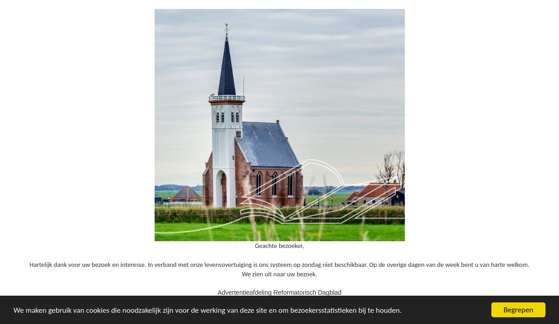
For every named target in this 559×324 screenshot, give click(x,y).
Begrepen (518, 310)
